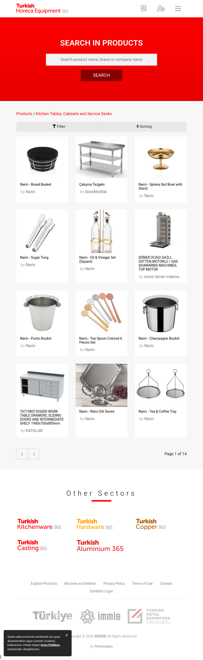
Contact (166, 583)
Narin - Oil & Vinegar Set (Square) (97, 259)
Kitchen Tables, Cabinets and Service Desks (74, 113)
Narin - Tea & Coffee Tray (158, 411)
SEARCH (101, 75)
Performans (104, 646)
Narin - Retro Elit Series (96, 411)
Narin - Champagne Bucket (159, 338)
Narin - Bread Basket (35, 184)
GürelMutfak (96, 191)
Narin (30, 191)
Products (24, 113)
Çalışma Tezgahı (92, 184)
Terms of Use (142, 583)
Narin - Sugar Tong (34, 257)
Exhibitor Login (101, 591)
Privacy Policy (114, 583)
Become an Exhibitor (80, 583)
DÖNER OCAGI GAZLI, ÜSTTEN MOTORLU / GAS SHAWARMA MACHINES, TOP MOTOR (158, 263)
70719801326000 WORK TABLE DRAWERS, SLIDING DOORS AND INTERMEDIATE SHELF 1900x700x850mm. (42, 417)
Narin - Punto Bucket (35, 338)
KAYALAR (34, 430)
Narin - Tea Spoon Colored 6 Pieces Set (100, 340)
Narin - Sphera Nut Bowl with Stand (160, 186)
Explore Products (44, 583)
